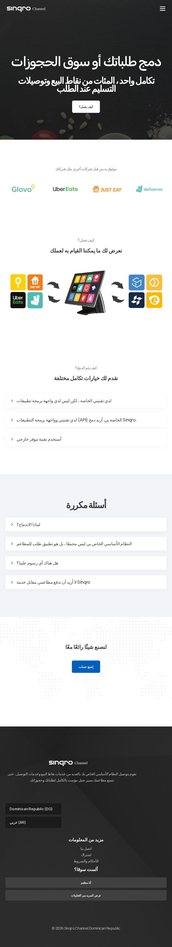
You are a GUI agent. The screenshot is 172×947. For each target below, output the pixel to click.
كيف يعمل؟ (86, 107)
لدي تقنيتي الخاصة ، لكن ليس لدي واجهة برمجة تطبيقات (64, 401)
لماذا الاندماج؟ (28, 524)
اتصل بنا (85, 848)
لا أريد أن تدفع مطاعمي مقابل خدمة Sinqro (53, 582)
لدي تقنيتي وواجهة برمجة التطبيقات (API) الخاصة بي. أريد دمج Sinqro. (77, 420)
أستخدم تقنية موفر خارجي (39, 439)
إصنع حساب (86, 667)
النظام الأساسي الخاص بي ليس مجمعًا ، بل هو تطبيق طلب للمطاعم (74, 544)
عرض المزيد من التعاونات (86, 895)
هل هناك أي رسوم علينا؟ (37, 563)
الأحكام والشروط (86, 861)
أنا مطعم (86, 883)
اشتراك (86, 854)
